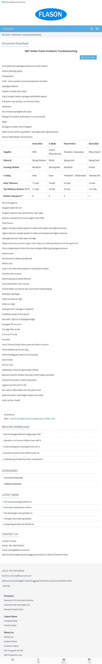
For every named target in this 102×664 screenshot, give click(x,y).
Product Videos (10, 641)
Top (89, 660)
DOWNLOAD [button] (88, 57)
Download (16, 34)
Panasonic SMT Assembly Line (17, 605)
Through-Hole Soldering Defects (17, 518)
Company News (11, 621)
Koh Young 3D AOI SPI (13, 650)
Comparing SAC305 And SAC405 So (19, 524)
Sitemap (6, 586)
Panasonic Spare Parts (13, 609)
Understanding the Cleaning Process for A (22, 446)
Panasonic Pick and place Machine (18, 600)
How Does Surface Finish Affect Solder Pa (21, 453)
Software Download (12, 484)
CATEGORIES (8, 28)
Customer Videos (11, 646)
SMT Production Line (13, 655)
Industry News (10, 625)
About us (9, 632)
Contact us (8, 637)
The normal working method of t (18, 502)
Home (7, 34)
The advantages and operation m (18, 513)
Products (9, 596)
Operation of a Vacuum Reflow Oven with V (22, 440)
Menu (64, 661)
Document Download (31, 34)
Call (38, 660)
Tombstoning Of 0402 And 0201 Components (23, 459)
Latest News (10, 616)
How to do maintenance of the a (18, 507)
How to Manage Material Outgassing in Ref (22, 434)
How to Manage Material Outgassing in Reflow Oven (32, 418)
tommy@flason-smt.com (15, 2)
